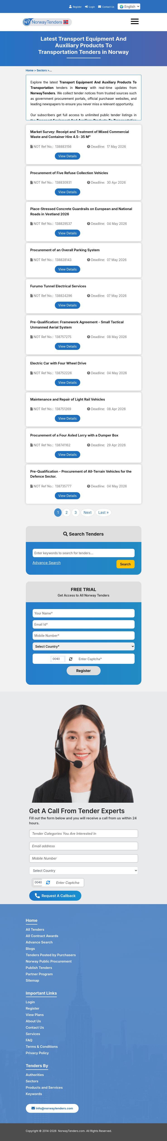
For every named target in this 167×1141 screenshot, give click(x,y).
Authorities (35, 1075)
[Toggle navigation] (136, 22)
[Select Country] (83, 871)
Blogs (30, 948)
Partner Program (39, 974)
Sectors (32, 1081)
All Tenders (35, 929)
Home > (31, 70)
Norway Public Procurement (49, 961)
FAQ (29, 1040)
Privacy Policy (37, 1053)
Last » (103, 512)
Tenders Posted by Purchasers (51, 955)
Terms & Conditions (42, 1046)
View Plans (35, 1015)
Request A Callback (55, 895)
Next (88, 512)
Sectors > (43, 70)
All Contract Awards (42, 936)
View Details (67, 156)
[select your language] (129, 6)
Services (33, 1034)
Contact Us (106, 6)
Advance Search (39, 942)
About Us (33, 1021)
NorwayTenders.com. (71, 1131)
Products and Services (44, 1087)
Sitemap (32, 980)
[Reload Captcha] (71, 659)
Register (75, 6)
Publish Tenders (39, 967)
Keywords (34, 1094)
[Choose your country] (84, 646)
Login (90, 6)
